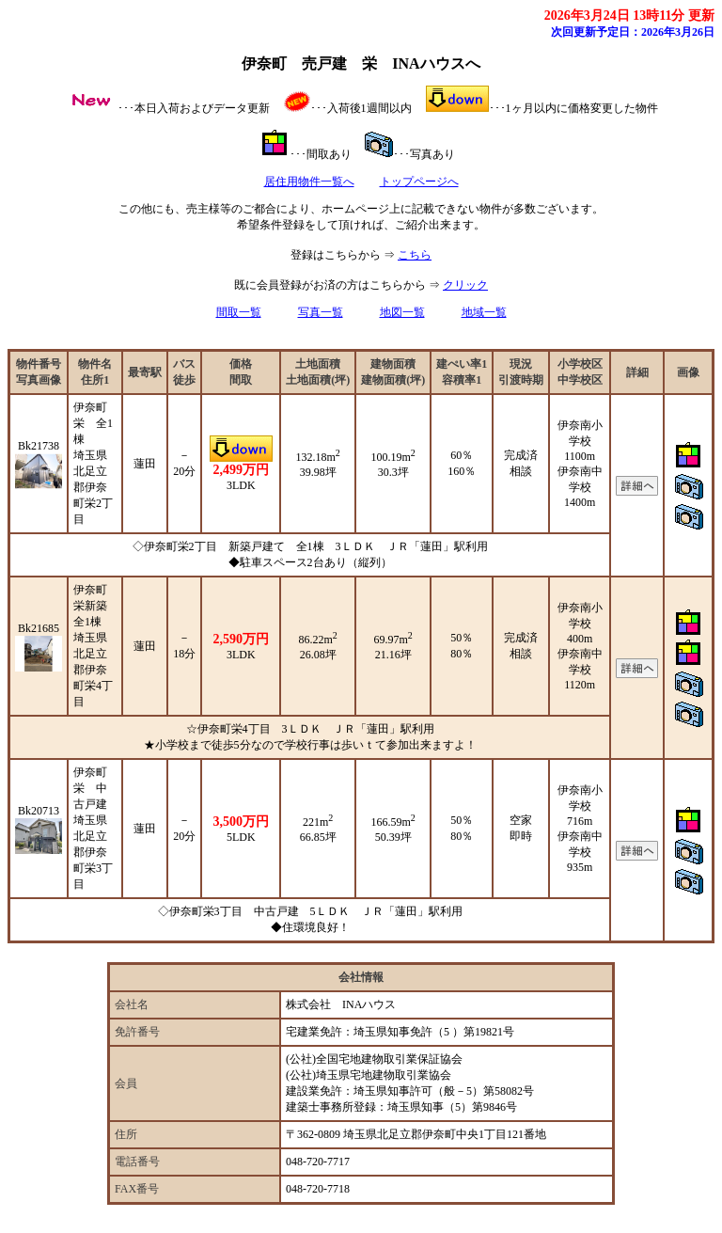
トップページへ (419, 181)
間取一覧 (238, 312)
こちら (415, 254)
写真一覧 (320, 312)
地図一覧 (402, 312)
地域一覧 (484, 312)
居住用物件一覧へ (309, 181)
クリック (465, 285)
